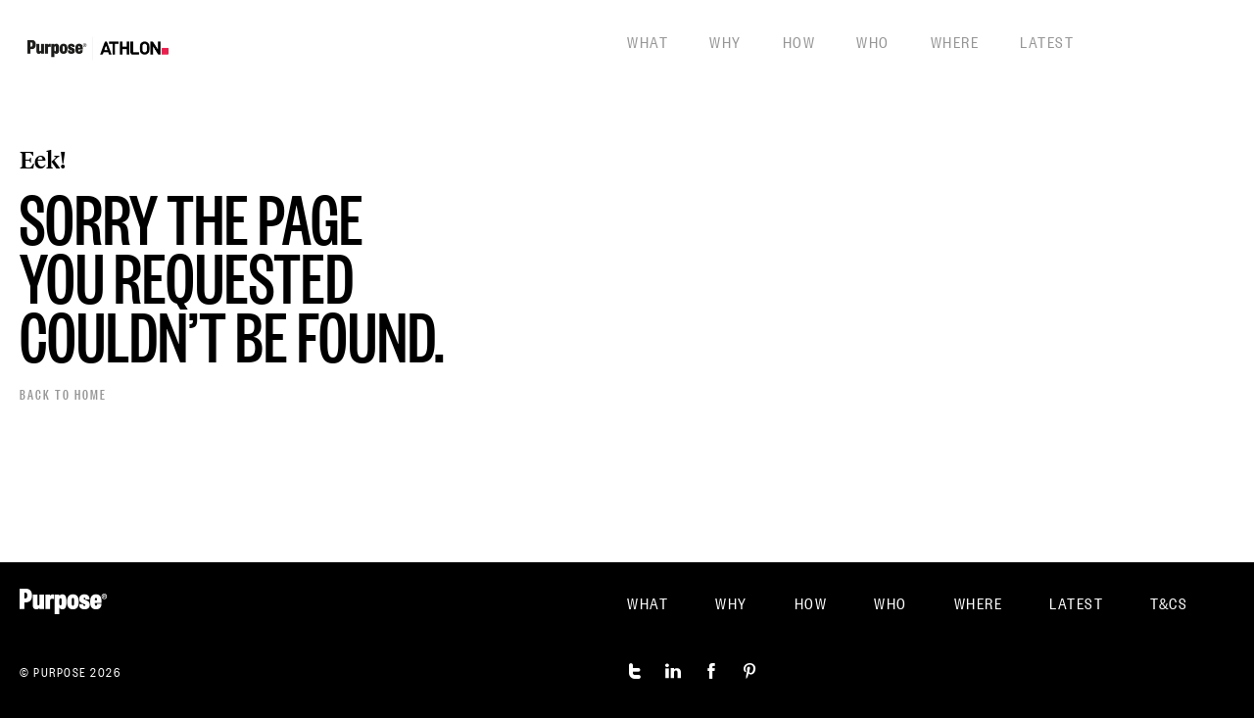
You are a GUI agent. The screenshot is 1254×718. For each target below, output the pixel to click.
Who (873, 41)
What (647, 41)
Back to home (63, 393)
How (799, 41)
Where (955, 41)
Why (725, 41)
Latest (1047, 41)
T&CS (1168, 602)
